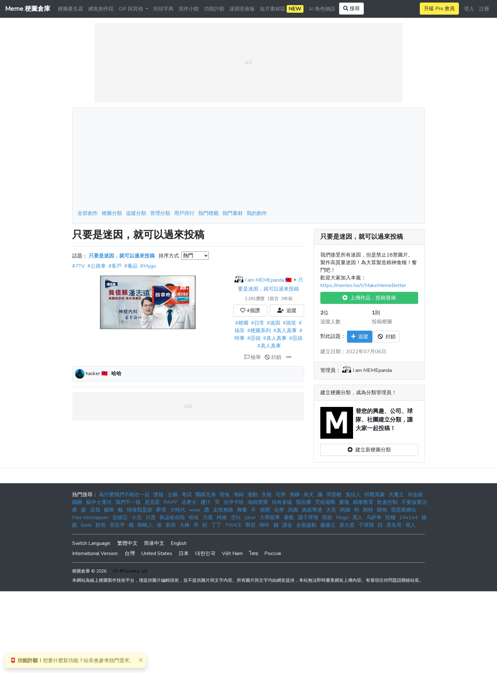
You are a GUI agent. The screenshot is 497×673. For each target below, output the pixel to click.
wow (194, 509)
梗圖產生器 (70, 8)
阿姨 (345, 509)
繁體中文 (127, 543)
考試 (186, 494)
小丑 (137, 517)
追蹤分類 (136, 213)
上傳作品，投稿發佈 (369, 297)
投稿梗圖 (382, 321)
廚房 (171, 525)
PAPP (171, 502)
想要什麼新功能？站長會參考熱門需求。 (72, 660)
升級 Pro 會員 (439, 8)
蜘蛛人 (145, 525)
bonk (86, 525)
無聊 (294, 494)
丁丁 (216, 525)
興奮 (242, 509)
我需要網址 (403, 509)
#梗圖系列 (259, 330)
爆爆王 (328, 525)
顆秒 (368, 509)
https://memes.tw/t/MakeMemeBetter (363, 285)
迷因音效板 (242, 8)
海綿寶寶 (258, 502)
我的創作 (257, 213)
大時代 (177, 509)
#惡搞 (254, 338)
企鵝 (172, 494)
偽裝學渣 (312, 509)
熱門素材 (232, 213)
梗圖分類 (112, 213)
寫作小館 (189, 8)
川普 (151, 517)
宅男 (281, 494)
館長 (101, 525)
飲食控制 (387, 502)
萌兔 (225, 494)
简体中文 (154, 543)
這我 (95, 509)
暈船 (289, 517)
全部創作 (88, 213)
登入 (469, 8)
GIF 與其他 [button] (131, 8)
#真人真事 (285, 330)
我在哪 (303, 502)
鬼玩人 (353, 494)
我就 (327, 517)
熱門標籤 (208, 213)
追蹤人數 (330, 321)
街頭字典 (163, 8)
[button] (288, 357)
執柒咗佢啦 (172, 517)
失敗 (267, 494)
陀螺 (390, 517)
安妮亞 (120, 517)
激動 (253, 494)
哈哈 (194, 517)
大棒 (185, 525)
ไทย (253, 553)
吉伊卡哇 (233, 502)
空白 (236, 517)
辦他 (382, 509)
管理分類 (160, 213)
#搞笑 (289, 322)
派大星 (347, 525)
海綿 (239, 494)
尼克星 (152, 502)
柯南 (222, 517)
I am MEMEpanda (264, 280)
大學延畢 (270, 517)
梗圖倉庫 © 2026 (89, 571)
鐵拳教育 (363, 502)
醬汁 (206, 502)
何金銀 (415, 494)
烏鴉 (293, 509)
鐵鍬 (77, 502)
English (179, 543)
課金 (287, 525)
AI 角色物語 (322, 8)
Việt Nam (232, 553)
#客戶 (115, 266)
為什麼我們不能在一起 (124, 494)
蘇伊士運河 (99, 502)
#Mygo (148, 266)
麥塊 (344, 502)
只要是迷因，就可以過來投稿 (361, 237)
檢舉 (252, 357)
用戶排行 (184, 213)
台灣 (130, 553)
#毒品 (131, 266)
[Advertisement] (248, 160)
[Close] (140, 660)
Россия (272, 553)
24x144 (408, 517)
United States (156, 553)
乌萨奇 (374, 517)
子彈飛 (366, 525)
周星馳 (334, 494)
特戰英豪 (374, 494)
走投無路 (223, 509)
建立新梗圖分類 (369, 449)
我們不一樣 (128, 502)
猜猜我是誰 (139, 509)
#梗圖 (241, 322)
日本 (184, 553)
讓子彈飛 (308, 517)
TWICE (233, 525)
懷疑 (158, 494)
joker (250, 517)
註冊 (484, 8)
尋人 (410, 525)
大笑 (331, 509)
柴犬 (308, 494)
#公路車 (96, 266)
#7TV (78, 266)
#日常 (257, 322)
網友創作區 (101, 8)
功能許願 (214, 8)
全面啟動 (306, 525)
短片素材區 (281, 9)
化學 (279, 509)
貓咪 (109, 509)
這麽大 (189, 502)
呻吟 (264, 525)
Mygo (342, 517)
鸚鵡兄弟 (205, 494)
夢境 (161, 509)
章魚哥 (394, 525)
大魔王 (396, 494)
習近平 (117, 525)
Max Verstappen (90, 517)
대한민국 (205, 553)
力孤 (208, 517)
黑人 (357, 517)
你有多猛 (282, 502)
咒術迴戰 (325, 502)
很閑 (265, 509)
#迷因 (273, 322)
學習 (250, 525)
